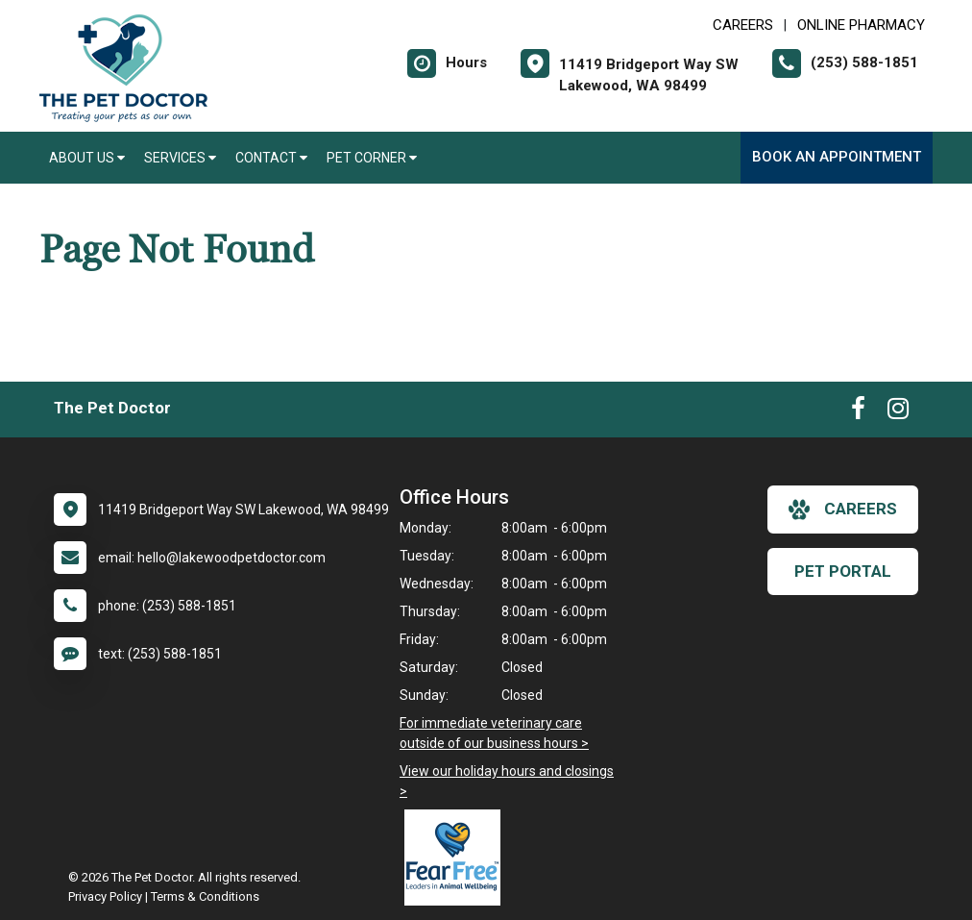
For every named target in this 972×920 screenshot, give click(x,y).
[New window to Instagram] (898, 412)
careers (843, 509)
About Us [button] (87, 157)
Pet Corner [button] (372, 157)
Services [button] (180, 157)
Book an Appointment (836, 156)
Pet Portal (842, 571)
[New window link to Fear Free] (457, 857)
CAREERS (743, 25)
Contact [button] (271, 157)
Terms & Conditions (205, 896)
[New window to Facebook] (858, 412)
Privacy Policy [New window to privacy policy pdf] (105, 896)
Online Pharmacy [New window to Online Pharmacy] (861, 25)
